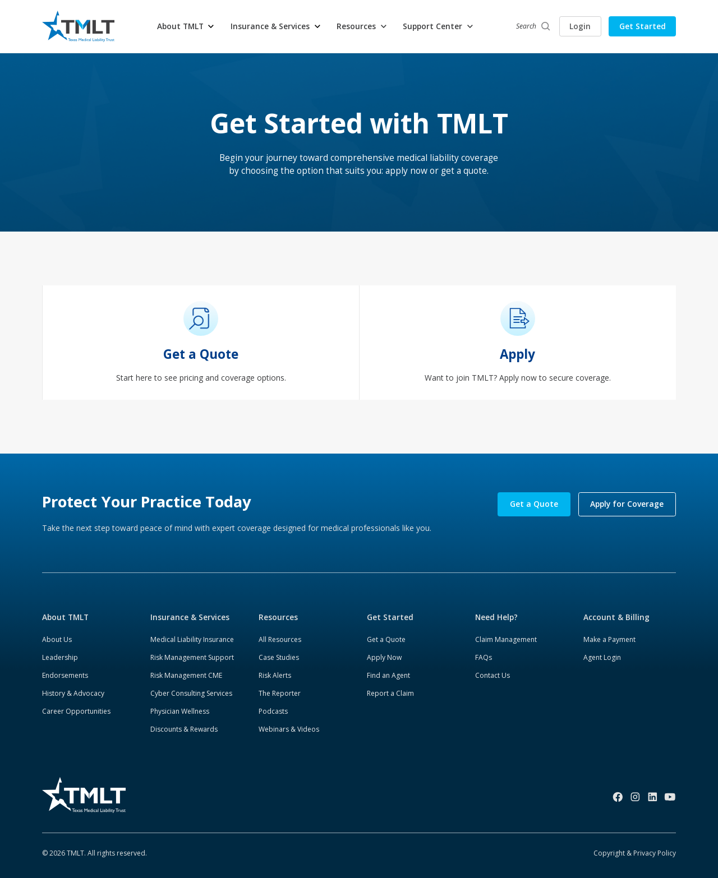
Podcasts (273, 711)
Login (580, 26)
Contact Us (492, 675)
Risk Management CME (186, 675)
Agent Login (602, 657)
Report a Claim (390, 693)
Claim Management (506, 639)
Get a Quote (534, 503)
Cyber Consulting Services (191, 693)
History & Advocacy (73, 693)
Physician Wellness (179, 711)
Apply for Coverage (627, 503)
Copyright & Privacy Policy (634, 853)
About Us (57, 639)
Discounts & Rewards (184, 729)
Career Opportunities (76, 711)
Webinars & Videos (289, 729)
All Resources (280, 639)
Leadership (60, 657)
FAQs (483, 657)
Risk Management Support (192, 657)
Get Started (642, 26)
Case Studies (279, 657)
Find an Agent (388, 675)
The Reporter (280, 693)
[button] (186, 27)
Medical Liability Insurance (192, 639)
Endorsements (65, 675)
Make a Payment (609, 639)
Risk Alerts (275, 675)
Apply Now (384, 657)
